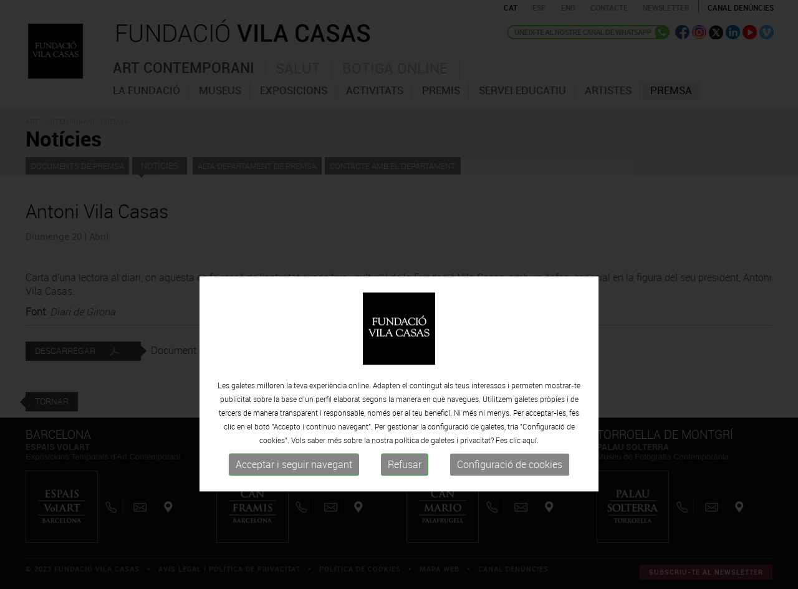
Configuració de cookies (509, 503)
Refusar (404, 503)
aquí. (530, 479)
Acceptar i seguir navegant (294, 503)
